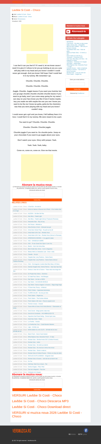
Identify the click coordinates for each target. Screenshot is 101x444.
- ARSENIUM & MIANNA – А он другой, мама (33, 238)
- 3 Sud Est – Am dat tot (27, 206)
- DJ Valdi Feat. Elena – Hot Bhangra (30, 276)
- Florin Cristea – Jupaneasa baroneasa (31, 290)
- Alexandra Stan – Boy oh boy (29, 221)
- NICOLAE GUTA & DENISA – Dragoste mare (33, 356)
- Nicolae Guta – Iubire (26, 342)
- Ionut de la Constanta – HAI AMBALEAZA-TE (33, 313)
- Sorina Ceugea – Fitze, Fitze (28, 367)
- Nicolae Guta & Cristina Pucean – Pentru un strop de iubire (37, 353)
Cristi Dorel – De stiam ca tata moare (77, 43)
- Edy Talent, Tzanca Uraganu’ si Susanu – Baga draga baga (37, 284)
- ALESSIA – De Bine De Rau (28, 213)
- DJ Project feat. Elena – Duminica (30, 274)
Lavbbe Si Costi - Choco (24, 14)
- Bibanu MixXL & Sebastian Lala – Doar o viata (33, 251)
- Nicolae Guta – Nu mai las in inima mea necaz (33, 347)
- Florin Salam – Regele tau (28, 295)
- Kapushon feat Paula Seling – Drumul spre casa (34, 316)
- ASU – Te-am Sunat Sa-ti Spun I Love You (32, 243)
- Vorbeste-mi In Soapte (27, 372)
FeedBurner (81, 93)
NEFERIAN (70, 42)
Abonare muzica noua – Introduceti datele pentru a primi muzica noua (65, 5)
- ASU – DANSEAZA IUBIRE (28, 241)
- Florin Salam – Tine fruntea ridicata (30, 298)
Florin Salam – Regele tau (74, 74)
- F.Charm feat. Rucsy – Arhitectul (29, 287)
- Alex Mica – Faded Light (27, 216)
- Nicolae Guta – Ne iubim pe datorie (30, 345)
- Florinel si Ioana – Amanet (28, 304)
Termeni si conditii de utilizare (33, 5)
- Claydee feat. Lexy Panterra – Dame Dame (33, 257)
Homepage (18, 5)
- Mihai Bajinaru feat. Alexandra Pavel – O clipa (33, 337)
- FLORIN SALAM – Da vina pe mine (30, 293)
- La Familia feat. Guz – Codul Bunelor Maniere (33, 324)
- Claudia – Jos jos (25, 254)
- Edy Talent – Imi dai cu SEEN (29, 279)
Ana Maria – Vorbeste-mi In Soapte (77, 62)
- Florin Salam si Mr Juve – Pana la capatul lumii (34, 301)
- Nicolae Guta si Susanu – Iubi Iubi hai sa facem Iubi (35, 358)
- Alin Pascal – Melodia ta (27, 224)
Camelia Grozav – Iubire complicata (77, 68)
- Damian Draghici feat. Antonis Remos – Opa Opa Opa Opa (37, 267)
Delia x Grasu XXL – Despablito (76, 45)
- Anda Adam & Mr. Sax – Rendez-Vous (31, 232)
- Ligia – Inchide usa (26, 327)
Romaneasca (21, 19)
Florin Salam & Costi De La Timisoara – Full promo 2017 (75, 56)
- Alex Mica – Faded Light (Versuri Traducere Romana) (35, 219)
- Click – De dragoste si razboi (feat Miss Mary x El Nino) (36, 264)
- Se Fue (22, 361)
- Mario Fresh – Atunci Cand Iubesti (30, 334)
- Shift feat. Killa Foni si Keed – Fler (30, 364)
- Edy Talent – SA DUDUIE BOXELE (30, 282)
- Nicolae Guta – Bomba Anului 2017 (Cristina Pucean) (35, 339)
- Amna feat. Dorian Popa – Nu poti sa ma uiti (33, 230)
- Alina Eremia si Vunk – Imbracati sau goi (32, 227)
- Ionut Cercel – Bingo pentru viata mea (31, 311)
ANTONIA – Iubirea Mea (73, 63)
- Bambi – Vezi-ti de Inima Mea (29, 246)
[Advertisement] (37, 37)
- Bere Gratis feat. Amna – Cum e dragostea (32, 249)
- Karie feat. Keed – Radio (27, 319)
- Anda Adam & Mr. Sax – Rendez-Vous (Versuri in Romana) (37, 235)
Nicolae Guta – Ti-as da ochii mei (76, 72)
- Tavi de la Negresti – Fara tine (29, 369)
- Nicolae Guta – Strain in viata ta (29, 350)
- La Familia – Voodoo (26, 321)
